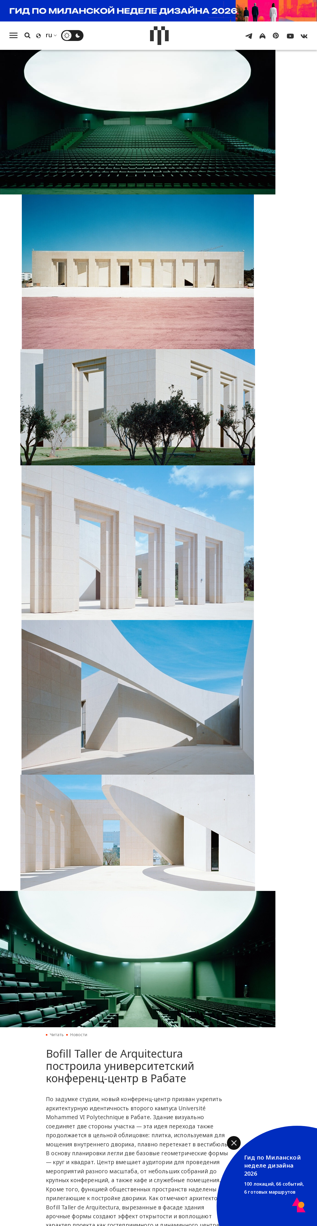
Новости (78, 1034)
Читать (57, 1034)
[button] (234, 1143)
